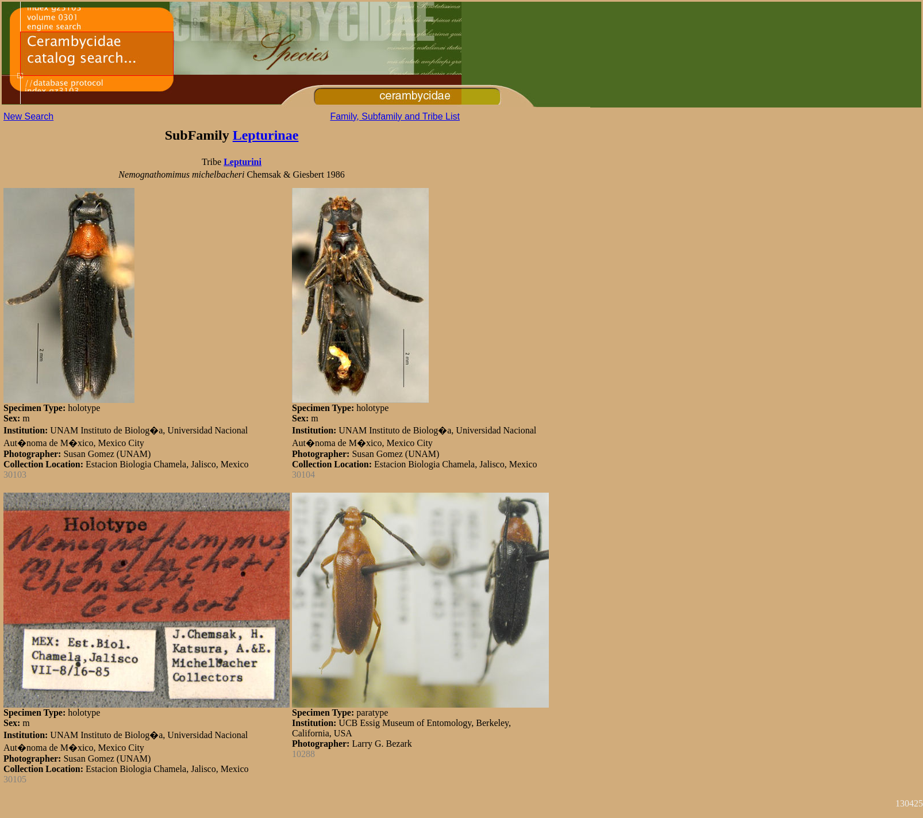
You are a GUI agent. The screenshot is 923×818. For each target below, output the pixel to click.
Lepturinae (266, 135)
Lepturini (242, 162)
